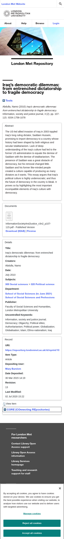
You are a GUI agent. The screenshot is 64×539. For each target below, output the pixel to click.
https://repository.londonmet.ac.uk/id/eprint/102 (33, 350)
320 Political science (42, 284)
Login (56, 23)
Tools (8, 100)
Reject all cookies (31, 524)
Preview (31, 230)
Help (24, 23)
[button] (4, 404)
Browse (40, 23)
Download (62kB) (15, 230)
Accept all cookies (32, 534)
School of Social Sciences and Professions (30, 297)
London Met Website (13, 3)
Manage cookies (32, 515)
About (7, 23)
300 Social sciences (16, 284)
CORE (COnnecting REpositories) (27, 409)
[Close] (60, 489)
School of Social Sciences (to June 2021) (28, 293)
